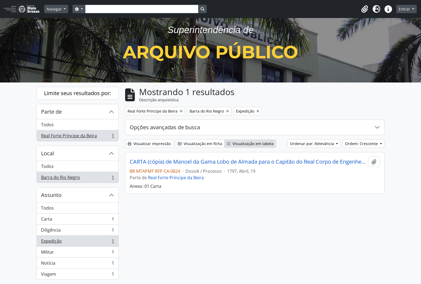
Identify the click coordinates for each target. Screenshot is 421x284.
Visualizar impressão (149, 143)
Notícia (77, 264)
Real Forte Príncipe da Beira (77, 136)
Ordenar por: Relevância (312, 143)
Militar (77, 253)
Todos (47, 125)
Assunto (51, 195)
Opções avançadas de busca (165, 127)
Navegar (55, 9)
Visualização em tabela (250, 143)
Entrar (405, 9)
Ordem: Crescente (362, 143)
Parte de (51, 111)
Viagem (77, 275)
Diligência (77, 231)
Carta (77, 220)
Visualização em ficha (200, 143)
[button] (365, 9)
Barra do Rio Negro (77, 178)
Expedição (77, 242)
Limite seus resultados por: (77, 93)
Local (47, 153)
